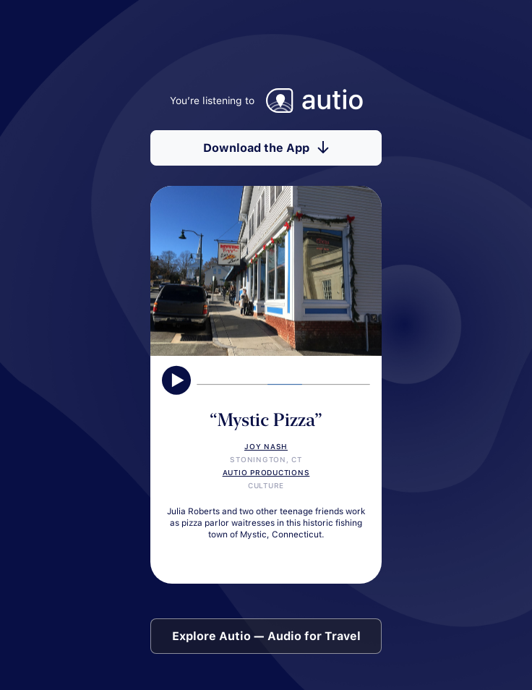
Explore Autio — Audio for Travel (266, 636)
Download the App (266, 148)
